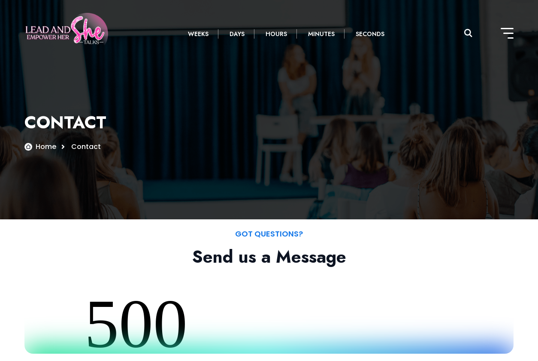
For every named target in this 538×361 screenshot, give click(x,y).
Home (46, 147)
